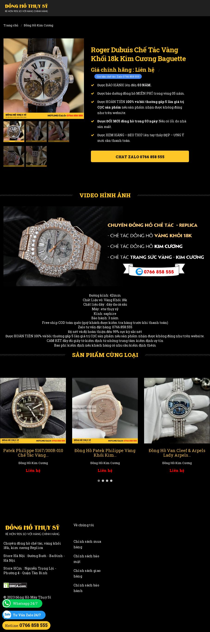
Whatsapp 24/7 (25, 603)
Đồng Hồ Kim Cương (38, 25)
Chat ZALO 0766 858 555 (140, 156)
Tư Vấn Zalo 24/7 (27, 615)
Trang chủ (10, 25)
